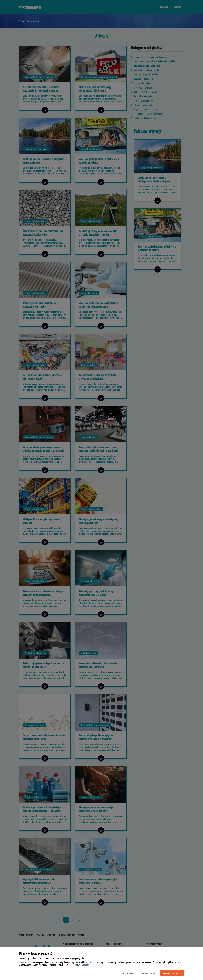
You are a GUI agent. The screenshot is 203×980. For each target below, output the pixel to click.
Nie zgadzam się (148, 973)
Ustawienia (128, 973)
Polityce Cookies (82, 964)
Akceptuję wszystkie (172, 973)
